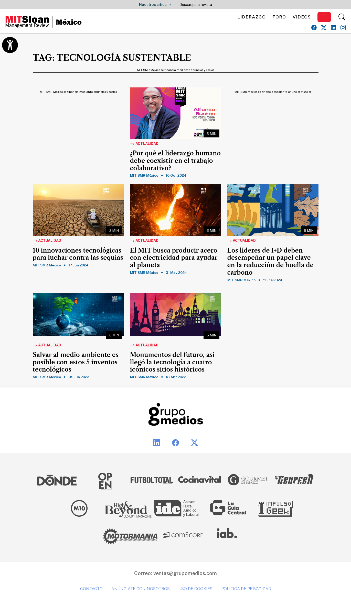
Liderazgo (251, 16)
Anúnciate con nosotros (140, 588)
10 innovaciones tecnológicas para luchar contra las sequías (78, 254)
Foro (279, 16)
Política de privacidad (246, 588)
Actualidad (144, 143)
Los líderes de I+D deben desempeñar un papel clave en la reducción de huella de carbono (270, 261)
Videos (302, 16)
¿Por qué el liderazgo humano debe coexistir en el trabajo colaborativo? (175, 161)
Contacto (91, 588)
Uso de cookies (195, 588)
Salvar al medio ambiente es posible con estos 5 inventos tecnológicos (76, 362)
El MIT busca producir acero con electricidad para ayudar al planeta (174, 258)
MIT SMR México (144, 175)
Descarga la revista (195, 4)
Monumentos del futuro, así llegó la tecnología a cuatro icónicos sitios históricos (172, 362)
